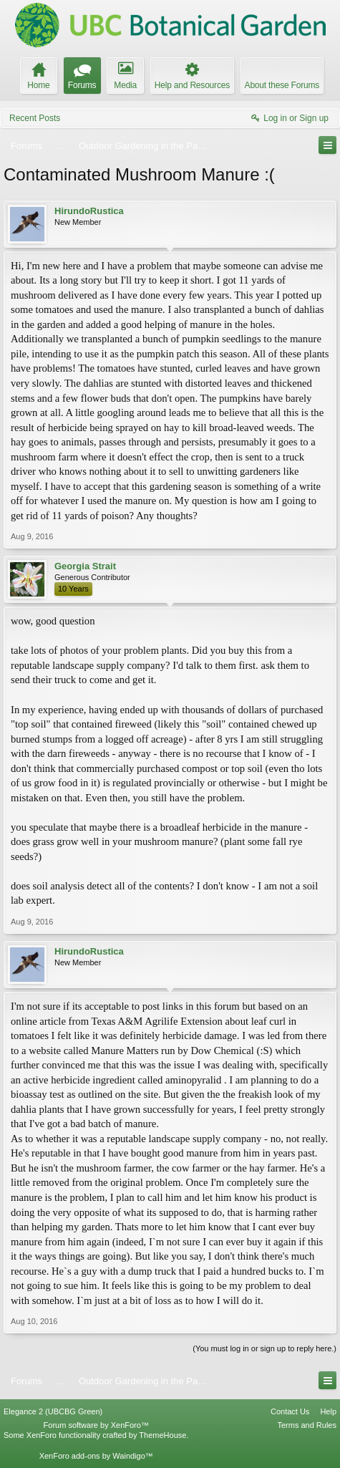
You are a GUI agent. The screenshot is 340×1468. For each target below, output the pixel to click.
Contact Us (290, 1411)
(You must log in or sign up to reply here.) (264, 1348)
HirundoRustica (89, 211)
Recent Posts (34, 118)
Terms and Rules (306, 1425)
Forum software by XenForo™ (96, 1425)
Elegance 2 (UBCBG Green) (53, 1411)
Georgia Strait (85, 566)
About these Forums (282, 85)
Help (328, 1411)
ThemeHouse (162, 1435)
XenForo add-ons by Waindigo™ (96, 1456)
